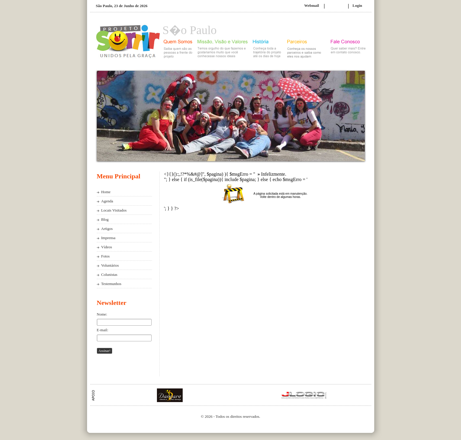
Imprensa (108, 238)
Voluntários (110, 265)
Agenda (107, 201)
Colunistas (109, 274)
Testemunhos (111, 283)
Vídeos (106, 247)
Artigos (107, 228)
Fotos (105, 256)
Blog (105, 219)
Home (106, 192)
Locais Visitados (114, 210)
